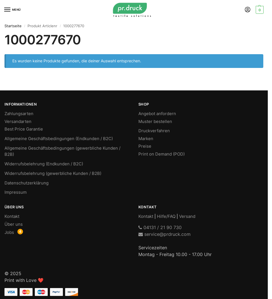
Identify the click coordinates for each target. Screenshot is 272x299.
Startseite (13, 26)
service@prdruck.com (164, 234)
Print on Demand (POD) (161, 154)
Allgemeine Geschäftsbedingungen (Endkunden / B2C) (58, 138)
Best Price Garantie (23, 129)
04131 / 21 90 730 (160, 227)
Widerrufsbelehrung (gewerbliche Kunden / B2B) (52, 173)
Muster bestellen (155, 121)
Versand (187, 216)
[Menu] (12, 10)
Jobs (9, 232)
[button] (259, 10)
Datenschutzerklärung (26, 183)
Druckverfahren (154, 130)
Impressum (15, 192)
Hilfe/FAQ (166, 216)
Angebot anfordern (157, 113)
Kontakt (11, 216)
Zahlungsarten (18, 113)
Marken (145, 138)
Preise (144, 146)
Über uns (13, 224)
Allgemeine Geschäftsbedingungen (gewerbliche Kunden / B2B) (62, 151)
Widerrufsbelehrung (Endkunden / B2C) (43, 163)
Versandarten (17, 121)
